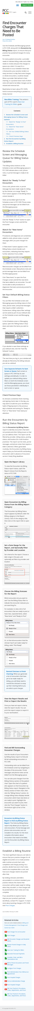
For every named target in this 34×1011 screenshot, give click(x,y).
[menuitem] (17, 2)
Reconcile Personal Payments (16, 954)
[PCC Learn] (11, 11)
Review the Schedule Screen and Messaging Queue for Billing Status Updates (16, 117)
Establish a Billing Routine (13, 143)
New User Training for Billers (15, 950)
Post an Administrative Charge (16, 981)
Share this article (7, 41)
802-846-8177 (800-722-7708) (24, 2)
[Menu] (28, 12)
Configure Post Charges (14, 968)
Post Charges (10, 905)
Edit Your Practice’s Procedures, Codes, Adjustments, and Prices (16, 989)
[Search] (24, 12)
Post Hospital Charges (13, 977)
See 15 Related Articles (9, 39)
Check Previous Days (14, 136)
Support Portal (27, 5)
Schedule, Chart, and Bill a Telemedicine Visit (14, 958)
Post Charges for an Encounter (16, 932)
